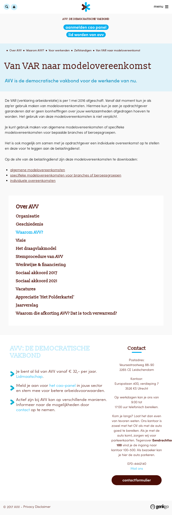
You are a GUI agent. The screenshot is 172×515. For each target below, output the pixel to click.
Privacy (28, 507)
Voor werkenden (59, 50)
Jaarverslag (27, 305)
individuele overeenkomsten (33, 180)
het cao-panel (62, 385)
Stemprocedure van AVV (39, 256)
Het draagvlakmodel (36, 248)
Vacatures (26, 289)
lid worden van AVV (86, 34)
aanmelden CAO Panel (86, 27)
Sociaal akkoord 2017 (36, 272)
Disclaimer (42, 507)
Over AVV (15, 50)
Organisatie (27, 216)
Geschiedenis (29, 224)
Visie (21, 240)
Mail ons (136, 468)
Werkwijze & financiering (41, 264)
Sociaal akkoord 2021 (36, 280)
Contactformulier (136, 480)
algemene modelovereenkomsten (37, 170)
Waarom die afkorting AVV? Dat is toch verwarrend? (66, 313)
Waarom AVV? (35, 50)
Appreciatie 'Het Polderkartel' (45, 297)
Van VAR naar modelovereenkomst (118, 50)
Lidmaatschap (29, 376)
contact (23, 409)
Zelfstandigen (83, 50)
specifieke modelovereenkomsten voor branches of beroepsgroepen (65, 175)
